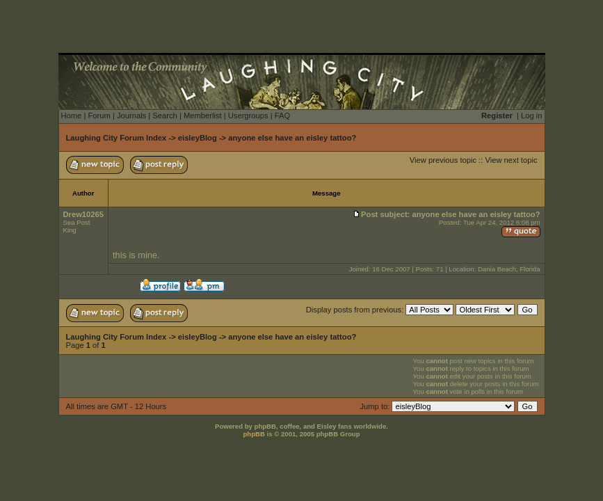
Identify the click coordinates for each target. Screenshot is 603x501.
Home (71, 115)
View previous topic (443, 160)
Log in (531, 115)
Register (497, 115)
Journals (131, 115)
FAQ (282, 115)
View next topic (511, 160)
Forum (99, 115)
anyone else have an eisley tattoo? (292, 138)
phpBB (253, 434)
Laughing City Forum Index (116, 138)
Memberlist (203, 115)
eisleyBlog (197, 138)
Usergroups (248, 115)
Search (164, 115)
